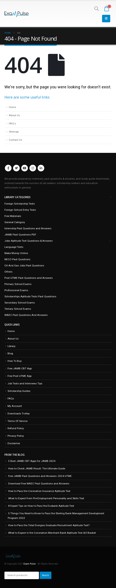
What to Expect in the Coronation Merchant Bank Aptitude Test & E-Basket (52, 532)
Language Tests (13, 246)
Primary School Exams (17, 284)
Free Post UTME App (19, 375)
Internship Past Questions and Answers (27, 228)
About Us (14, 115)
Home (12, 107)
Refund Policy (16, 428)
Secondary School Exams (19, 302)
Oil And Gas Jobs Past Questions (24, 265)
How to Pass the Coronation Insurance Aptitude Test (39, 491)
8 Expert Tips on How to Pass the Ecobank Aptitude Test (41, 505)
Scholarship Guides (19, 391)
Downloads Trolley (19, 413)
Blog (10, 353)
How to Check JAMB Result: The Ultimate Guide (36, 468)
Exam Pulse (29, 563)
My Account (15, 406)
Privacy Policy (16, 435)
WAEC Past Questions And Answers (26, 315)
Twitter (16, 168)
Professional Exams (16, 290)
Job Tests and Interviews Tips (25, 383)
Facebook (8, 168)
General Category (14, 222)
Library (11, 346)
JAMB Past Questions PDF (20, 234)
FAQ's (12, 123)
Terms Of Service (17, 421)
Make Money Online (16, 253)
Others (8, 271)
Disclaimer (14, 443)
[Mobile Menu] (106, 18)
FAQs (11, 398)
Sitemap (14, 131)
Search (45, 575)
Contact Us (15, 139)
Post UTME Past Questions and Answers (28, 277)
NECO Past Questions (17, 259)
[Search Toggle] (96, 8)
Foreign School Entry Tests (20, 209)
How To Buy (15, 360)
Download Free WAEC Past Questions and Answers (38, 483)
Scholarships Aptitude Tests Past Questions (30, 296)
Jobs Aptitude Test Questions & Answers (28, 240)
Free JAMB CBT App (20, 368)
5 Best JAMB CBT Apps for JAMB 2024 (31, 461)
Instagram (32, 168)
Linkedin (41, 168)
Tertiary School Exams (17, 308)
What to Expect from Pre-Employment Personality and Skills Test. (46, 498)
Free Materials (12, 216)
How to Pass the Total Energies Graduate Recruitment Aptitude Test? (48, 525)
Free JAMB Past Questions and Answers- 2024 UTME (40, 476)
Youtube (24, 168)
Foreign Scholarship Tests (19, 203)
